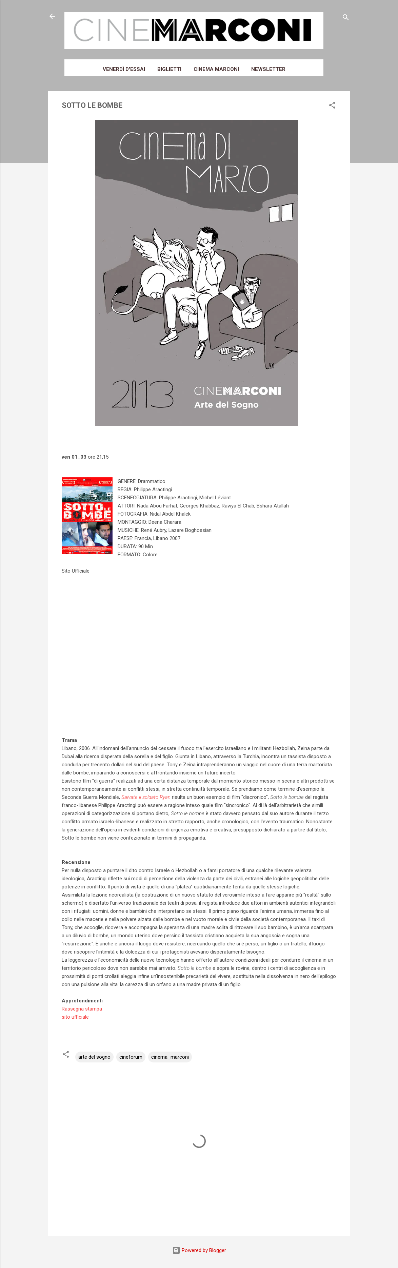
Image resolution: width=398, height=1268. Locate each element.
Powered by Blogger (199, 1250)
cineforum (130, 1057)
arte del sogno (94, 1057)
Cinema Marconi (216, 69)
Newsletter (268, 69)
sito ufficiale (75, 1017)
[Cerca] (346, 18)
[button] (332, 106)
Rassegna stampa (82, 1009)
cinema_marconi (170, 1057)
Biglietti (169, 69)
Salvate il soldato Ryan (146, 797)
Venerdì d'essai (124, 69)
